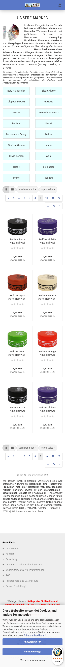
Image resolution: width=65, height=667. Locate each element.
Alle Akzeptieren (32, 641)
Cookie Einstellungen (17, 586)
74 (54, 205)
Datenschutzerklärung (35, 635)
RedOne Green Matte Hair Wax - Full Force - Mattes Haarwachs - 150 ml (17, 353)
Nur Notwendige (32, 651)
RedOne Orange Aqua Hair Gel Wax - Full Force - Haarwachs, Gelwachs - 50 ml (47, 353)
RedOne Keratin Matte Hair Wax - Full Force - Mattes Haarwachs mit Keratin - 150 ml (47, 297)
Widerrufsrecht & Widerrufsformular (25, 570)
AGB (8, 575)
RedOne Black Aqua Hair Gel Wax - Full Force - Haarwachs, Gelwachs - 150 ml (17, 241)
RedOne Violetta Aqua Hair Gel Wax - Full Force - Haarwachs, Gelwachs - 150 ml (47, 241)
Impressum (12, 548)
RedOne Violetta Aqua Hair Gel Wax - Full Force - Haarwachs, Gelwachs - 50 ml (47, 409)
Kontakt (10, 554)
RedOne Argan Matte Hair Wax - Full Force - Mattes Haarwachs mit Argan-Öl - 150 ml (17, 297)
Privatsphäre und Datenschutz (22, 580)
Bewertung (11, 559)
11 (53, 198)
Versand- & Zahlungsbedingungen (24, 564)
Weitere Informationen (32, 660)
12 (59, 198)
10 (46, 198)
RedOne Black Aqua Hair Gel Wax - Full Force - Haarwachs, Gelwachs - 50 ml (17, 409)
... (19, 198)
